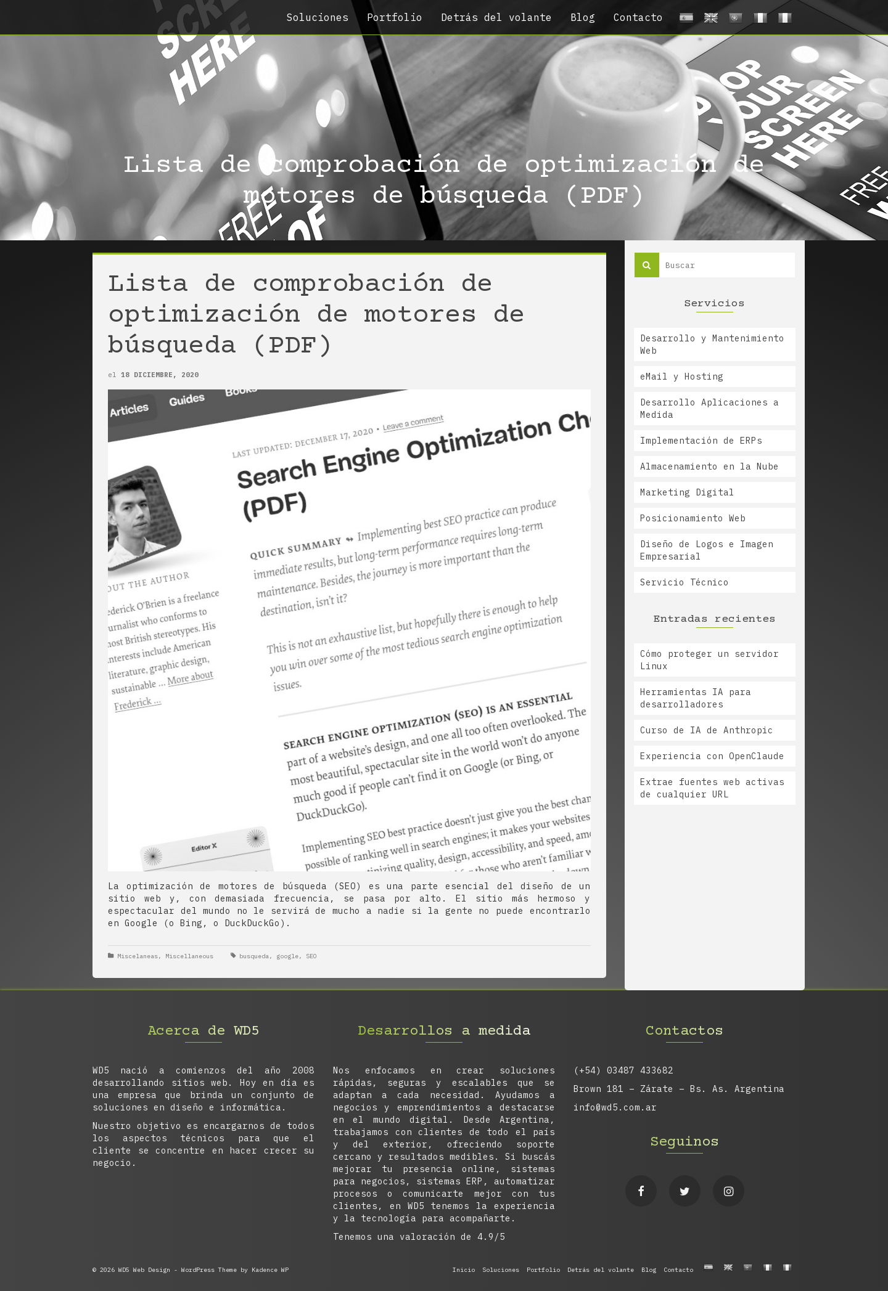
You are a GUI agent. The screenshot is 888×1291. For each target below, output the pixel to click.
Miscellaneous (189, 956)
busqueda (254, 956)
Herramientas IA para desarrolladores (695, 698)
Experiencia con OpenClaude (712, 756)
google (287, 956)
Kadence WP (270, 1270)
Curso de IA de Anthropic (706, 730)
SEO (311, 956)
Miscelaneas (137, 956)
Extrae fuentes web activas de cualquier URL (712, 788)
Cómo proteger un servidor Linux (709, 660)
